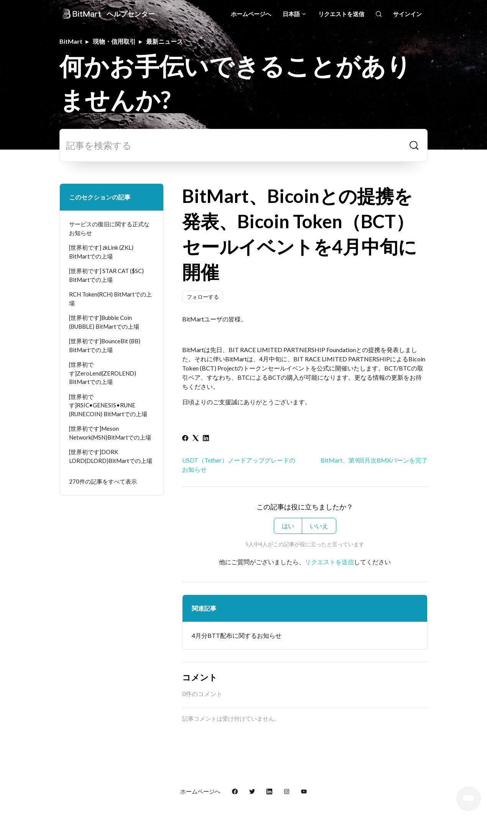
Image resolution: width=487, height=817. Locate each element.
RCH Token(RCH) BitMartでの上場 (110, 298)
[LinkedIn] (206, 438)
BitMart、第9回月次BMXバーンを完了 (374, 460)
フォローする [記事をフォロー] (203, 296)
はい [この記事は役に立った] (288, 525)
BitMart (70, 41)
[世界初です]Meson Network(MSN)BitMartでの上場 (110, 433)
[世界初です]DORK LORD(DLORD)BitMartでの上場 (110, 456)
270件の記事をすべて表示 (103, 481)
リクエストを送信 (341, 13)
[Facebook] (185, 438)
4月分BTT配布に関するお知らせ (236, 635)
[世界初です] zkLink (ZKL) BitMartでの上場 (101, 252)
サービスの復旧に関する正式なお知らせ (109, 228)
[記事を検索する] (243, 145)
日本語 (295, 13)
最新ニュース (164, 41)
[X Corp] (195, 438)
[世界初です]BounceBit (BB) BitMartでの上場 (104, 345)
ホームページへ (251, 13)
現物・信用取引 (114, 41)
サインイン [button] (407, 13)
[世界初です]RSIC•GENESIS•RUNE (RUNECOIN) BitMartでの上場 (108, 405)
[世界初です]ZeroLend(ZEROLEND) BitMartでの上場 (102, 373)
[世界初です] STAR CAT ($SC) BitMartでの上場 (106, 275)
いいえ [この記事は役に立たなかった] (319, 525)
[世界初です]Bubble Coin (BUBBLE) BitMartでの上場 (104, 322)
